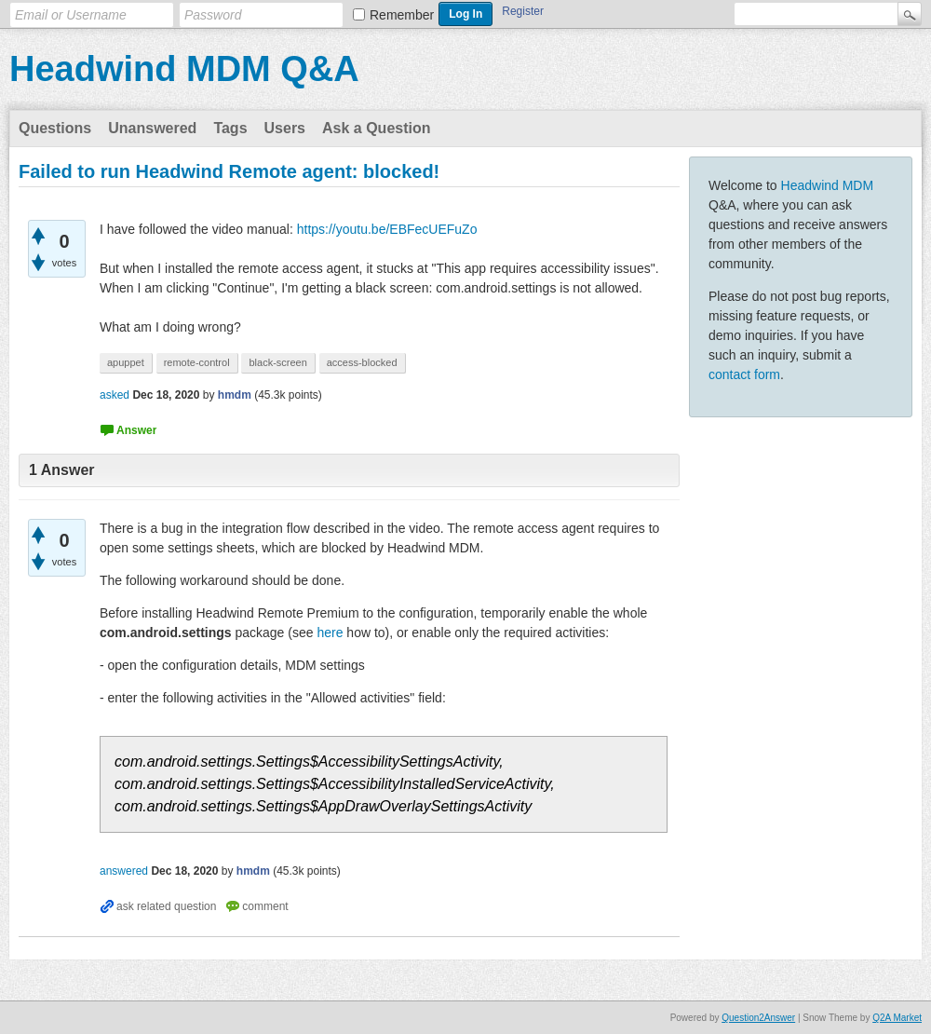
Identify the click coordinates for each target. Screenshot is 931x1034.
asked (114, 394)
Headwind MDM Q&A (184, 68)
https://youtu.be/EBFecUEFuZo (387, 229)
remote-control (197, 362)
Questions (55, 128)
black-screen (277, 362)
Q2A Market (897, 1018)
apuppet (125, 362)
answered (124, 871)
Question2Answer (758, 1018)
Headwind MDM (827, 185)
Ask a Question (376, 128)
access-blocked (362, 362)
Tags (230, 128)
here (330, 632)
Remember (402, 14)
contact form (744, 374)
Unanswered (152, 128)
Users (284, 128)
